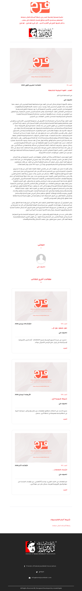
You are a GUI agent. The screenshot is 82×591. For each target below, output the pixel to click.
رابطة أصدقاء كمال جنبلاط (61, 526)
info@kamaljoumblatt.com (41, 578)
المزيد (65, 348)
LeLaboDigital (57, 588)
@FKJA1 (41, 572)
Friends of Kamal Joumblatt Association (41, 566)
